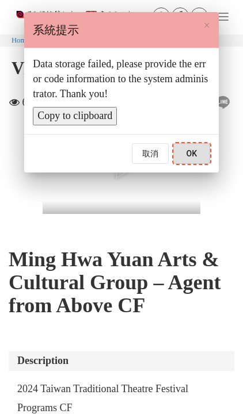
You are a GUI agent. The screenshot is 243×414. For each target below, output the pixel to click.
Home (20, 40)
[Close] (206, 25)
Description (43, 360)
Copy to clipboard (74, 115)
